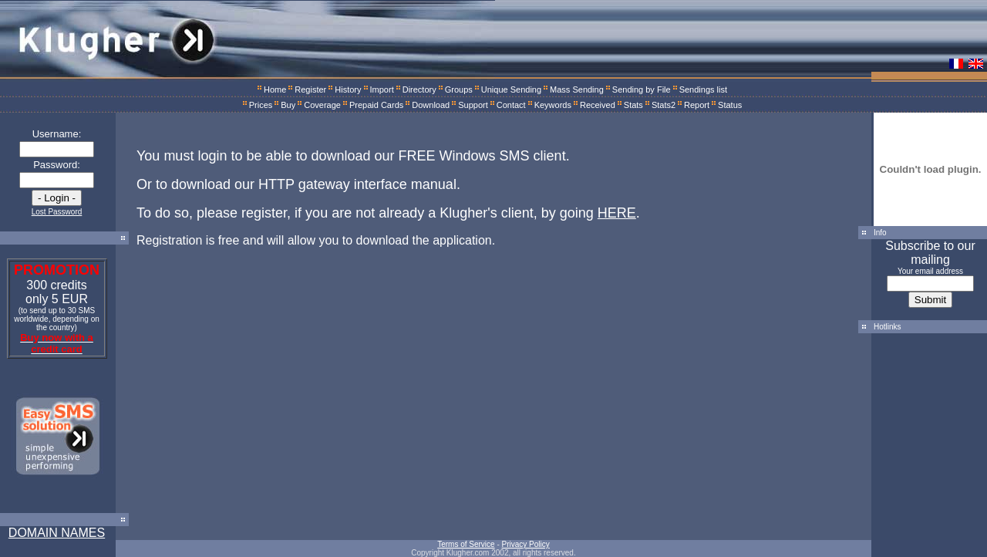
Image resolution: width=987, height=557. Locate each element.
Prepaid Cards (376, 105)
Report (696, 105)
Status (730, 105)
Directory (419, 89)
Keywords (552, 105)
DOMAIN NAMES (56, 532)
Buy (288, 105)
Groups (459, 89)
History (348, 89)
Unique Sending (511, 89)
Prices (261, 105)
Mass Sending (577, 89)
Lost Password (57, 212)
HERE (617, 213)
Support (473, 105)
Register (310, 89)
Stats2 (663, 105)
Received (597, 105)
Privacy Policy (526, 544)
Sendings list (703, 89)
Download (431, 105)
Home (275, 89)
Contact (511, 105)
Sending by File (641, 89)
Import (382, 89)
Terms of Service (465, 544)
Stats (633, 105)
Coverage (322, 105)
